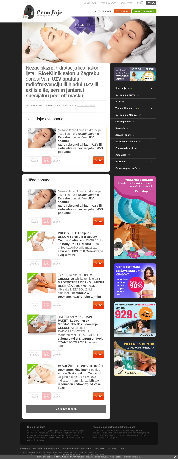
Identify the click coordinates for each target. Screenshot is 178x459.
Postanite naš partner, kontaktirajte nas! (113, 427)
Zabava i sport (124, 135)
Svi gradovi (104, 11)
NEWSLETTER (126, 3)
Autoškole (122, 155)
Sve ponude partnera (86, 106)
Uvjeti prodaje (86, 448)
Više (98, 160)
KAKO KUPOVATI (90, 3)
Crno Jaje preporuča (127, 168)
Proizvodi (121, 161)
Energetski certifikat (127, 148)
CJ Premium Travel (127, 95)
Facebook (137, 3)
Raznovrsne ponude (128, 141)
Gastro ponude (124, 121)
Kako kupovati (25, 448)
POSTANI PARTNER (108, 3)
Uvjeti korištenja (38, 448)
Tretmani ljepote (126, 108)
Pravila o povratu (99, 448)
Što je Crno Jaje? (36, 427)
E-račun (121, 101)
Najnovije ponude (144, 11)
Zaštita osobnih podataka (70, 448)
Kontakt (122, 448)
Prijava (151, 3)
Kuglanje (121, 128)
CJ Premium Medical (128, 115)
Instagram (141, 3)
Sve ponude (122, 11)
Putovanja (123, 88)
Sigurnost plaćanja (52, 448)
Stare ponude (112, 448)
